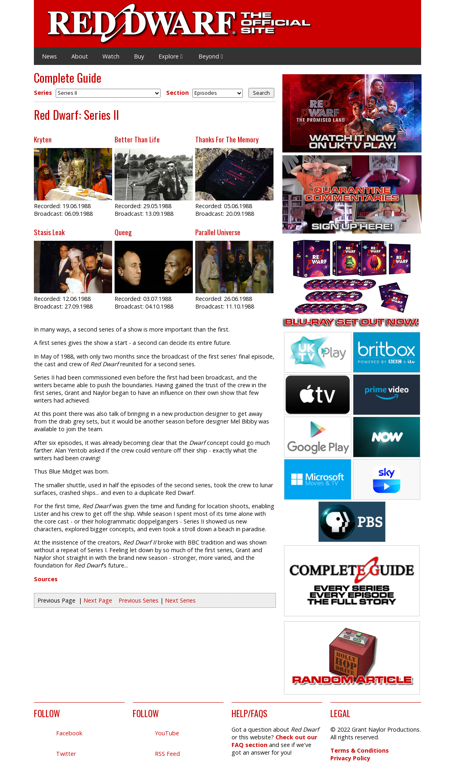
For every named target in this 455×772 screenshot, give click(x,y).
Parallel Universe (217, 232)
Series (43, 92)
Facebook (69, 733)
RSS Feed (167, 753)
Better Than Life (137, 139)
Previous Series (139, 600)
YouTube (167, 733)
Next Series (180, 600)
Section (177, 92)
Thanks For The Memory (227, 139)
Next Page (97, 600)
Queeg (123, 232)
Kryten (43, 139)
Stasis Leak (49, 232)
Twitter (66, 753)
